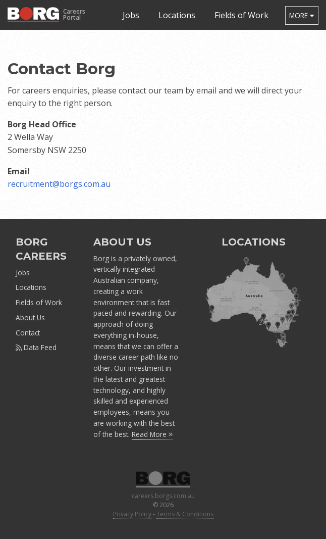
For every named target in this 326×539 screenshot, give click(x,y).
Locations (176, 15)
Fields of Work (241, 15)
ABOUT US (122, 242)
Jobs (131, 15)
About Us (30, 317)
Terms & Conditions (184, 514)
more (301, 15)
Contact (28, 332)
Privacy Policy (132, 514)
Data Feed (36, 347)
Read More (152, 434)
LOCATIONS (254, 242)
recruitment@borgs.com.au (59, 183)
